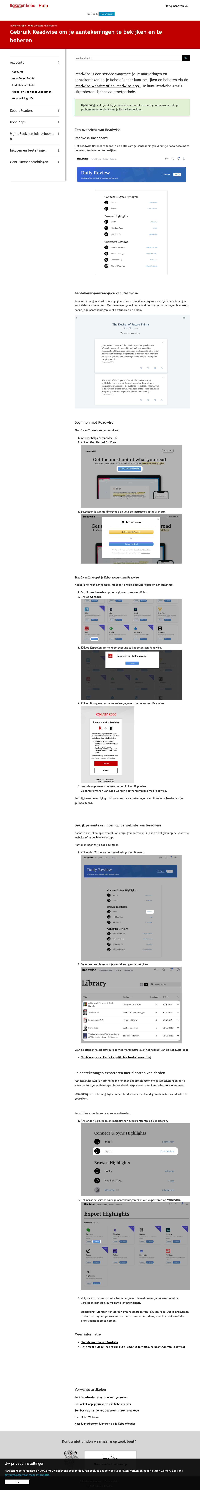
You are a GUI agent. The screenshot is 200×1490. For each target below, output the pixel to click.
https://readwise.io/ (104, 438)
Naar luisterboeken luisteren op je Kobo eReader (105, 1423)
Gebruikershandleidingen (29, 162)
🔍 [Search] (186, 58)
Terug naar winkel (176, 6)
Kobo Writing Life (22, 98)
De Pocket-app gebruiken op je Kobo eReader (103, 1404)
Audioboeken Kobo (23, 85)
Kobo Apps (18, 122)
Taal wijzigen (107, 13)
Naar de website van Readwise (99, 1342)
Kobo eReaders (36, 25)
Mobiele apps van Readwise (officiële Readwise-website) (116, 1057)
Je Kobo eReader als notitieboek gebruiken (101, 1397)
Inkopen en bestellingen (28, 150)
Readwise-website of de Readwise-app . (108, 86)
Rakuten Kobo (18, 25)
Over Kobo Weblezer (87, 1417)
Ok (17, 1482)
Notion (169, 1085)
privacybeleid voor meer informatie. (27, 1475)
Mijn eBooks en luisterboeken (31, 136)
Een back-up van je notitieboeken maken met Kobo (107, 1410)
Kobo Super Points (23, 78)
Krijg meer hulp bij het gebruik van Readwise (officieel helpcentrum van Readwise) (133, 1347)
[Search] (128, 58)
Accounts (17, 62)
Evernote (157, 1085)
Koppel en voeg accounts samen (32, 91)
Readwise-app (104, 837)
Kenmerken (51, 25)
